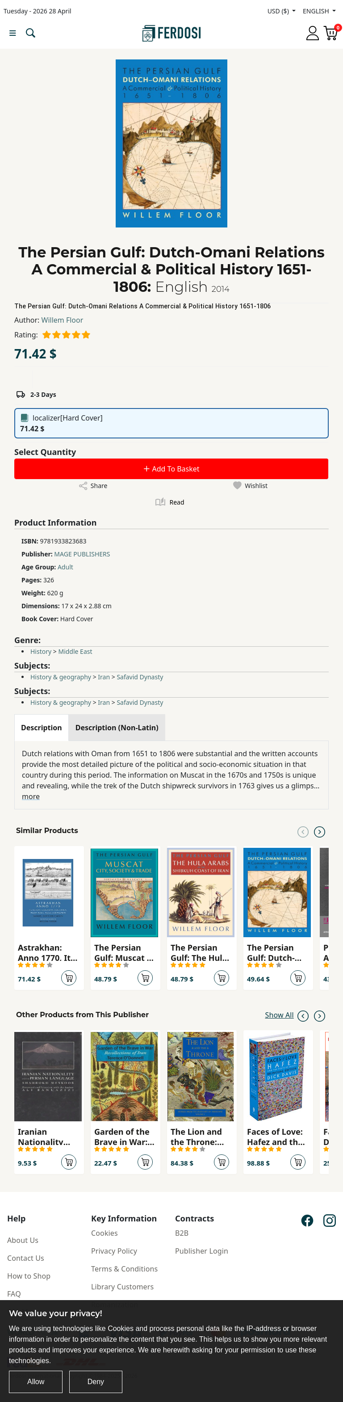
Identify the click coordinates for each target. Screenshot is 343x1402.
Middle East (75, 651)
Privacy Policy (114, 1251)
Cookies (104, 1233)
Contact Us (25, 1258)
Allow (35, 1381)
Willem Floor (63, 320)
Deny (96, 1381)
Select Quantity (45, 451)
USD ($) (279, 11)
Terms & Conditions (124, 1269)
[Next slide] (319, 830)
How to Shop (28, 1276)
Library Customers (122, 1287)
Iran (104, 677)
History (40, 651)
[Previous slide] (303, 830)
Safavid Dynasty (140, 677)
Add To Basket (171, 469)
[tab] (41, 727)
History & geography (60, 677)
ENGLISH (316, 11)
